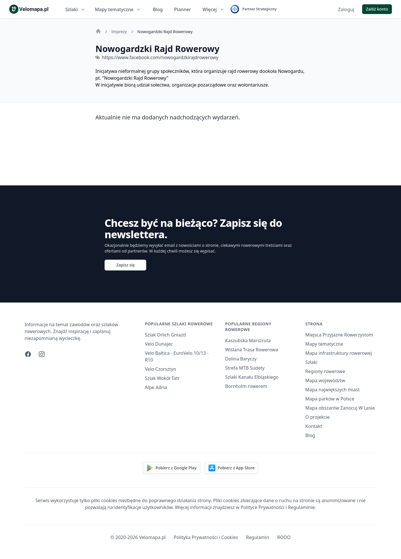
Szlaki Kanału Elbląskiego (251, 377)
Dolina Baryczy (240, 359)
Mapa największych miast (332, 389)
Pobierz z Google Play (172, 467)
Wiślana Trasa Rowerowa (251, 349)
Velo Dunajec (159, 344)
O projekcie (317, 417)
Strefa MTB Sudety (244, 368)
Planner (182, 9)
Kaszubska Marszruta (248, 340)
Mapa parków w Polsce (329, 399)
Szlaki (75, 9)
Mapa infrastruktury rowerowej (338, 353)
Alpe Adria (156, 387)
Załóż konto (377, 9)
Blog (158, 9)
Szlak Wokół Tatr (162, 378)
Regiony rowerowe (325, 371)
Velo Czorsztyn (160, 369)
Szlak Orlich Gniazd (165, 335)
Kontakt (313, 426)
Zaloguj (346, 9)
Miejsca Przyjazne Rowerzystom (339, 335)
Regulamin (257, 537)
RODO (284, 537)
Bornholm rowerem (246, 386)
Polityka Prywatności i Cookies (206, 537)
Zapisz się (125, 265)
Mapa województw (325, 380)
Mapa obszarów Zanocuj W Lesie (340, 408)
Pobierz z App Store (231, 467)
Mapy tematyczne (118, 9)
